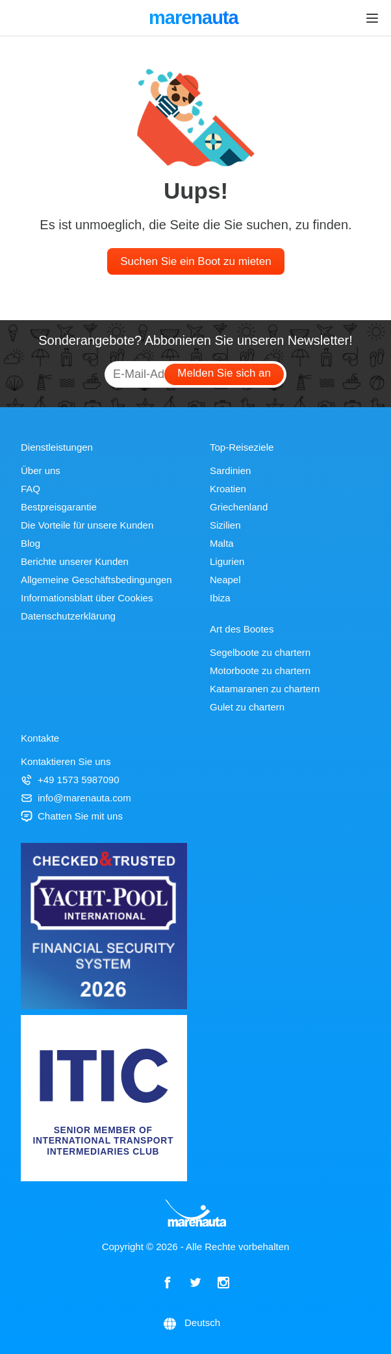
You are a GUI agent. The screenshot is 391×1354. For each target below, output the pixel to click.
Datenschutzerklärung (68, 615)
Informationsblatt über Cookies (87, 597)
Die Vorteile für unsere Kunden (87, 525)
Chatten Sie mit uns (72, 815)
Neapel (225, 579)
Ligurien (227, 561)
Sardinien (230, 470)
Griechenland (239, 506)
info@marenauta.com (76, 797)
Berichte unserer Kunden (75, 561)
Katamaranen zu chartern (265, 688)
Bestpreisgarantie (59, 506)
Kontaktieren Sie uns (65, 761)
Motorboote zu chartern (260, 670)
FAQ (30, 488)
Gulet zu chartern (247, 706)
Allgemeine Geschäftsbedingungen (96, 579)
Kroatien (228, 488)
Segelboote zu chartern (260, 652)
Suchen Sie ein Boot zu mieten (195, 261)
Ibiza (220, 597)
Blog (30, 543)
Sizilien (225, 525)
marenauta (195, 18)
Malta (222, 543)
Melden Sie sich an (224, 373)
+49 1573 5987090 (70, 779)
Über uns (40, 470)
